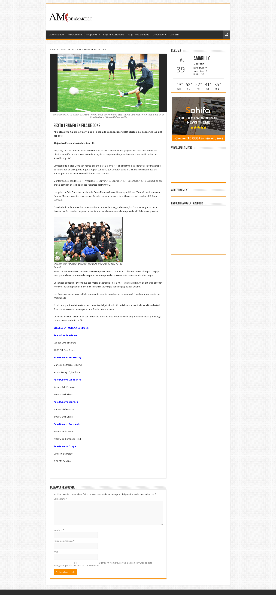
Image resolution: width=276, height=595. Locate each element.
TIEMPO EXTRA (66, 49)
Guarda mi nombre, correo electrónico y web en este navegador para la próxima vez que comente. (103, 564)
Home (53, 49)
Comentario (60, 499)
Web (56, 552)
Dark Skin (174, 34)
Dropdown (92, 34)
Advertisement (56, 34)
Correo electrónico (64, 541)
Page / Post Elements (113, 34)
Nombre (59, 530)
